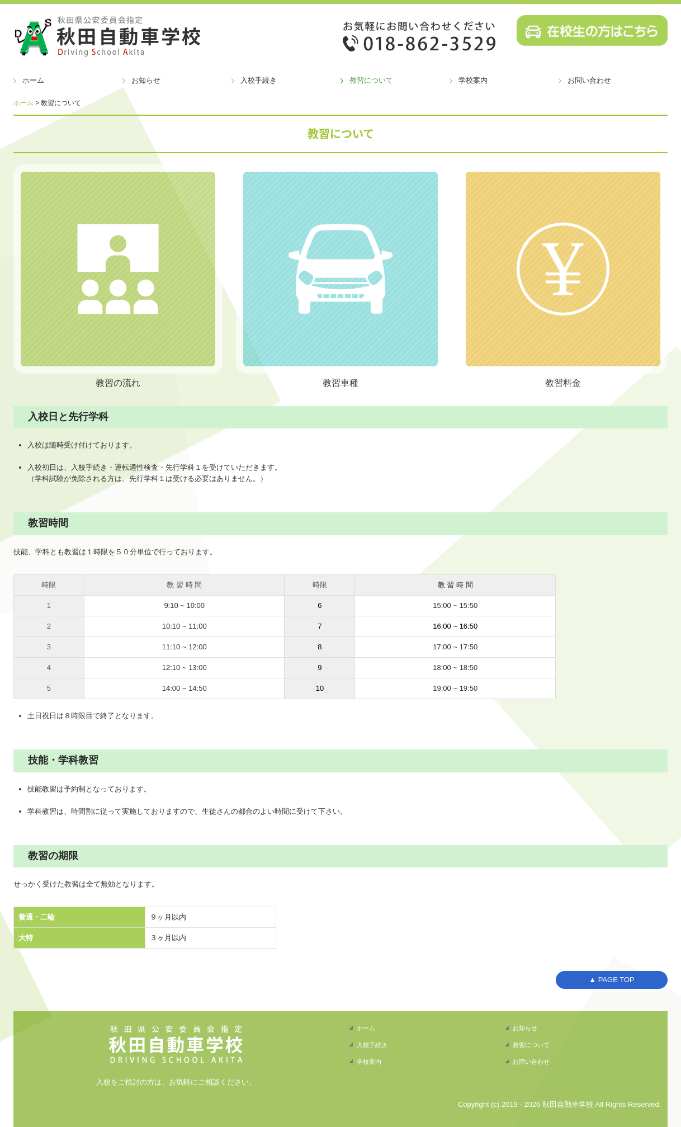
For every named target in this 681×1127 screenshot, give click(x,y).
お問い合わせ (589, 80)
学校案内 (473, 80)
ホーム (33, 80)
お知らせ (145, 80)
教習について (371, 80)
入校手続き (258, 80)
